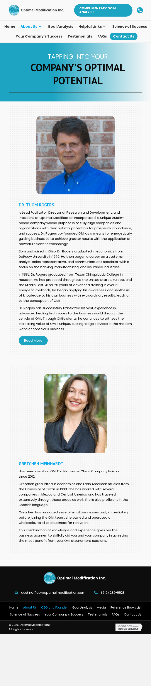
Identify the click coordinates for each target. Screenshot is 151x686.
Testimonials (97, 614)
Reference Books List (126, 607)
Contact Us (132, 614)
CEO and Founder (54, 607)
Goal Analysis (82, 607)
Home (14, 607)
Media (101, 607)
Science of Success (25, 614)
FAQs (115, 614)
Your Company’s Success (63, 614)
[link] (9, 27)
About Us (30, 607)
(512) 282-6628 (113, 592)
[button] (103, 10)
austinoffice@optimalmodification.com (53, 592)
